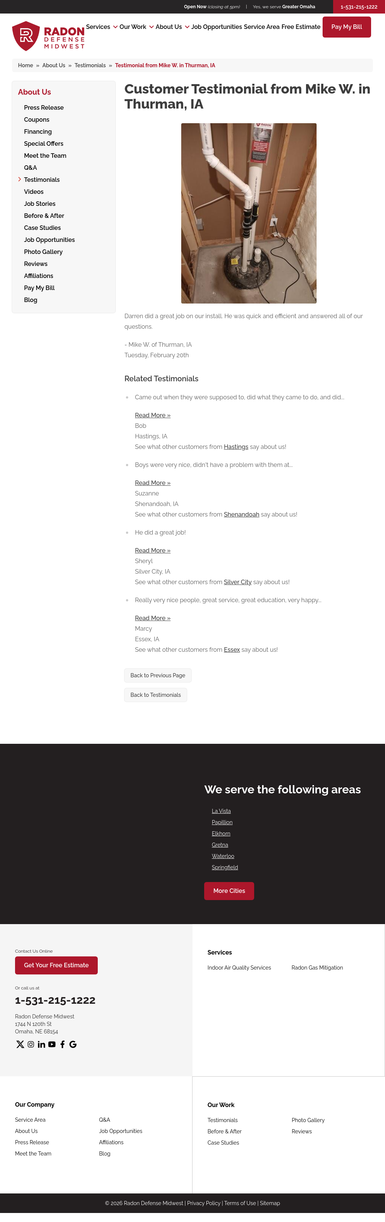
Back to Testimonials (155, 695)
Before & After (44, 214)
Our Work (133, 26)
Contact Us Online (34, 951)
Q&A (30, 166)
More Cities (229, 890)
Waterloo (223, 856)
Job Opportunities (216, 26)
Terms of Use (240, 1203)
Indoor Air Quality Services (239, 968)
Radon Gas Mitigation (317, 968)
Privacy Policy (203, 1203)
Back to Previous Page (157, 675)
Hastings (236, 446)
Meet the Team (45, 154)
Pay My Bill (347, 26)
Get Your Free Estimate (56, 965)
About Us (169, 26)
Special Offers (44, 142)
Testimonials (42, 178)
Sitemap (270, 1203)
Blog (30, 298)
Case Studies (42, 226)
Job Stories (40, 202)
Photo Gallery (43, 250)
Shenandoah (241, 514)
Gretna (220, 845)
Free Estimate (301, 26)
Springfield (225, 867)
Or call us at (27, 988)
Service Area (262, 26)
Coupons (36, 118)
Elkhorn (221, 834)
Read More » (153, 415)
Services (98, 26)
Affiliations (38, 274)
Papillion (222, 822)
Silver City (238, 582)
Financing (38, 130)
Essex (232, 649)
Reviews (35, 262)
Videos (34, 190)
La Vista (221, 811)
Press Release (44, 106)
